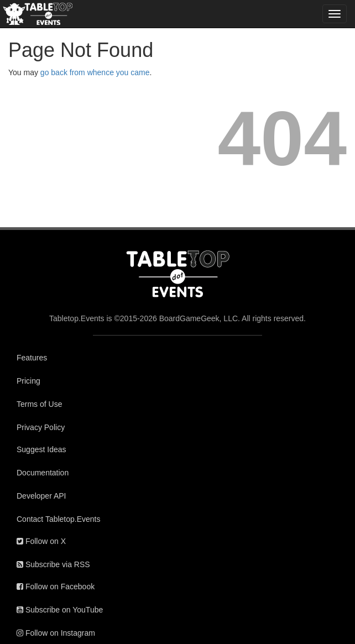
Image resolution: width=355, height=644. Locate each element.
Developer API (41, 495)
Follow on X (41, 541)
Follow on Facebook (56, 586)
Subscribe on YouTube (60, 609)
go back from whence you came (95, 72)
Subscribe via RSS (53, 564)
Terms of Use (39, 404)
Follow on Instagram (56, 633)
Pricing (28, 380)
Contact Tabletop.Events (59, 519)
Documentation (43, 472)
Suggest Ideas (41, 449)
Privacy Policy (41, 427)
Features (32, 357)
